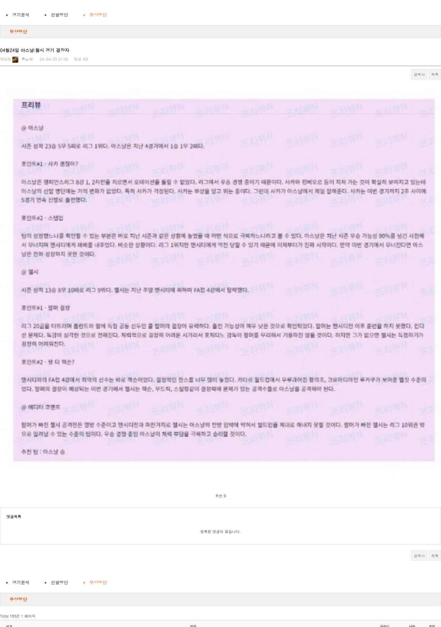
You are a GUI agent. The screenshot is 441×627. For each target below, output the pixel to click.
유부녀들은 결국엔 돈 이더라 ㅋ (47, 469)
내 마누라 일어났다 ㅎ (39, 574)
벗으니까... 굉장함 (36, 422)
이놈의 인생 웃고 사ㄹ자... (43, 562)
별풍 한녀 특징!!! (34, 411)
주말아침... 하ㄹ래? (37, 446)
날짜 (412, 399)
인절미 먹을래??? (35, 492)
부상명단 (98, 15)
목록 (435, 74)
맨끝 (276, 604)
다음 (261, 604)
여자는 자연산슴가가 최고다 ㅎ (46, 585)
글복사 (419, 74)
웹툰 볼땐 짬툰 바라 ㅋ (39, 550)
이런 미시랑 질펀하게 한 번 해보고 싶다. (54, 539)
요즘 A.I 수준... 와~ (37, 515)
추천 (432, 399)
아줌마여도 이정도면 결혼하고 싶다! (50, 480)
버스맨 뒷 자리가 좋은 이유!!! (45, 504)
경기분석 (20, 15)
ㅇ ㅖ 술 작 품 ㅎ (34, 434)
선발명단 (59, 15)
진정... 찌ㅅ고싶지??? (39, 527)
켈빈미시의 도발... (36, 457)
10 (248, 604)
